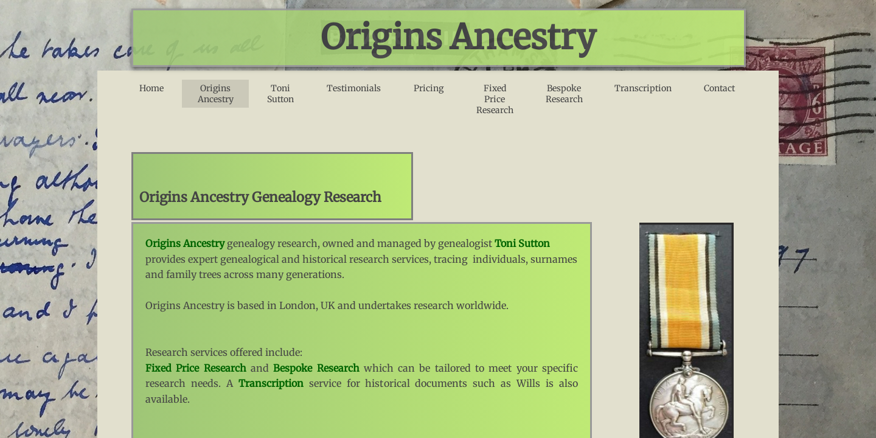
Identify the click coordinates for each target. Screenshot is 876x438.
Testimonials (354, 88)
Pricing (428, 88)
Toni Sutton (280, 94)
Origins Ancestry (216, 94)
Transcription (643, 88)
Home (151, 88)
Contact (719, 88)
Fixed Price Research (494, 99)
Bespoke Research (564, 94)
